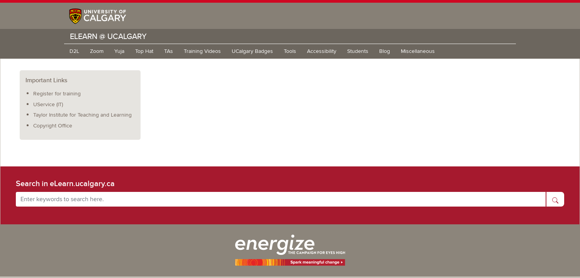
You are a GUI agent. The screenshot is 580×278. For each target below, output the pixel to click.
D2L (74, 51)
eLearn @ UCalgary (108, 36)
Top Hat (144, 51)
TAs (168, 51)
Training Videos (202, 51)
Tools (290, 51)
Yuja (119, 51)
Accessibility (321, 51)
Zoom (96, 51)
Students (357, 51)
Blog (384, 51)
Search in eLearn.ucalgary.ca (65, 183)
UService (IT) (48, 104)
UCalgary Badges (252, 51)
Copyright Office (52, 125)
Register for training (57, 93)
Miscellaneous (418, 51)
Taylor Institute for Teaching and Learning (82, 115)
